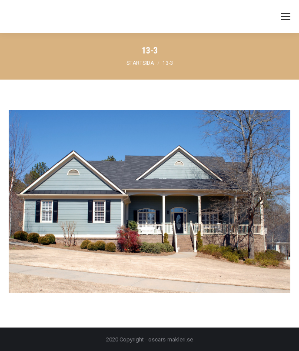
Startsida (140, 63)
